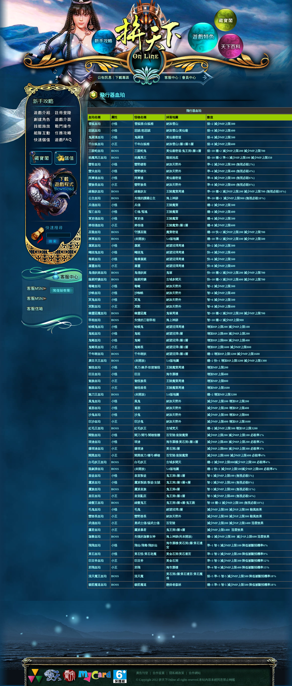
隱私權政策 (176, 673)
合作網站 (195, 673)
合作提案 (159, 673)
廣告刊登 (142, 673)
